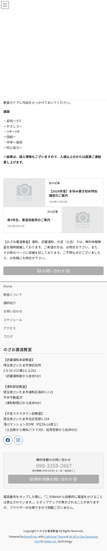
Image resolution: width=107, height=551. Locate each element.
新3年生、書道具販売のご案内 (28, 220)
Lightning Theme (55, 536)
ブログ (8, 336)
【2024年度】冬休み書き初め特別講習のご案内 (73, 193)
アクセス (9, 328)
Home (7, 286)
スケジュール (12, 319)
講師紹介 (9, 303)
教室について (12, 294)
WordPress (31, 536)
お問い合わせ (12, 311)
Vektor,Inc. (50, 541)
